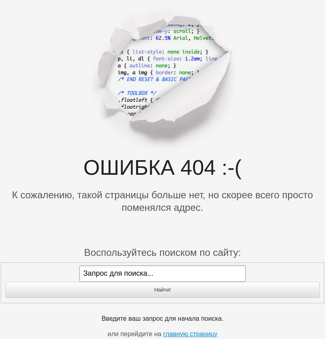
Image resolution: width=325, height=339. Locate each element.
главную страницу (190, 333)
